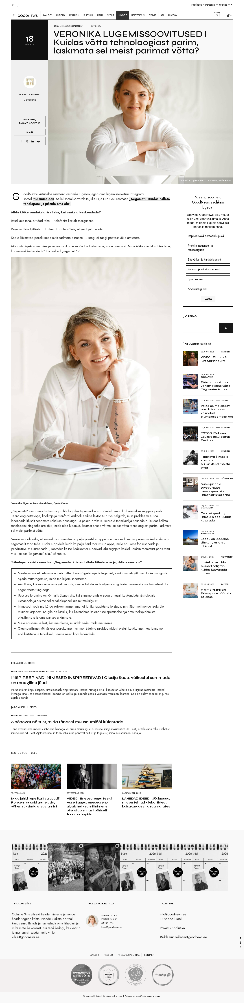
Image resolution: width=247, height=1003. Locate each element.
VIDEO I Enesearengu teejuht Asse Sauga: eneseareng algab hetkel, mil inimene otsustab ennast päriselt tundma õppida (91, 806)
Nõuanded (227, 478)
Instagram (210, 5)
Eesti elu (23, 715)
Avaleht (94, 955)
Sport (224, 400)
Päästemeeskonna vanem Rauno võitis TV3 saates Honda (215, 385)
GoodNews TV (40, 671)
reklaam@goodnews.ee (191, 937)
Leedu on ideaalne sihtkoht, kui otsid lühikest (215, 542)
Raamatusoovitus (29, 123)
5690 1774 (107, 923)
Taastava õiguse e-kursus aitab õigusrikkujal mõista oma (215, 462)
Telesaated (207, 376)
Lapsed (225, 584)
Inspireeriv (76, 26)
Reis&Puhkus (207, 533)
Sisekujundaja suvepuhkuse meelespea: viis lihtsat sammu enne (215, 489)
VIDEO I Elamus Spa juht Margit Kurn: (215, 359)
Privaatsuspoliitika (172, 928)
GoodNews (25, 671)
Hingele (66, 26)
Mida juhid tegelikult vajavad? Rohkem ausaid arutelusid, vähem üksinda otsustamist (35, 802)
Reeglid (108, 955)
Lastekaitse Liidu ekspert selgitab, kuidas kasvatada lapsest (214, 568)
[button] (13, 15)
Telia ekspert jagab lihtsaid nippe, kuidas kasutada (216, 517)
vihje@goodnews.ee (26, 937)
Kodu (56, 26)
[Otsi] (226, 328)
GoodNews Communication (148, 996)
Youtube (223, 5)
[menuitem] (47, 15)
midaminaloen (43, 199)
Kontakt (149, 955)
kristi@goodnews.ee (111, 927)
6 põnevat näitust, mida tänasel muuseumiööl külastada (67, 722)
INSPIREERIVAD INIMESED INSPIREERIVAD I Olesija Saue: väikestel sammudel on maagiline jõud (91, 680)
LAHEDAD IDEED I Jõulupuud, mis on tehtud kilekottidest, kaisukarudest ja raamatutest (147, 802)
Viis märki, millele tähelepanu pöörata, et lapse (216, 593)
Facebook (196, 5)
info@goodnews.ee (173, 914)
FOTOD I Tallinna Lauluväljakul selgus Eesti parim (215, 436)
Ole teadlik (207, 507)
